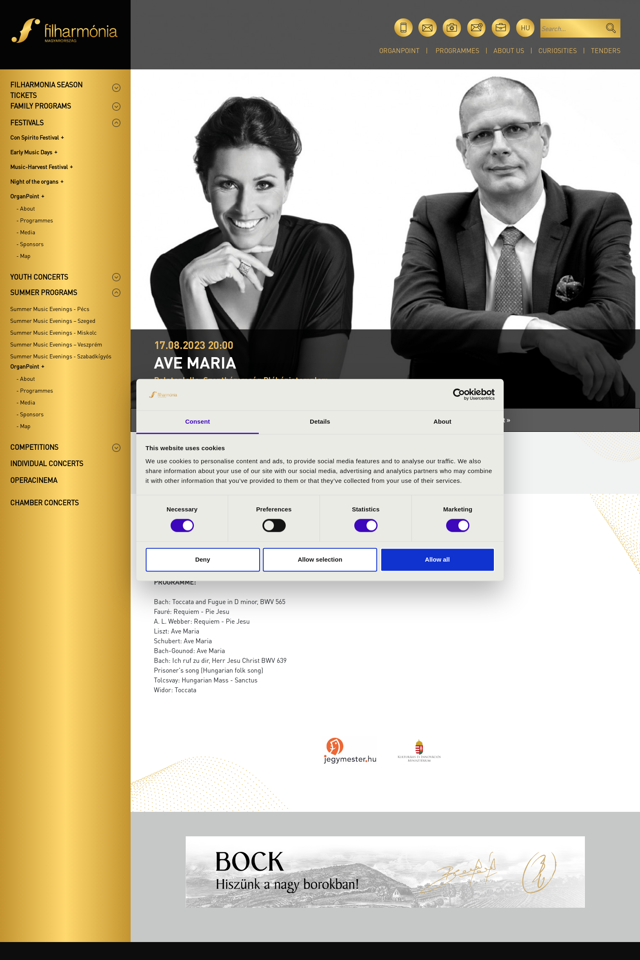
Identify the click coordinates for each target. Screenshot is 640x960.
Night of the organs (34, 181)
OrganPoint (399, 50)
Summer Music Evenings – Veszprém (56, 344)
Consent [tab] (197, 421)
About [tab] (442, 421)
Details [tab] (320, 421)
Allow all (437, 559)
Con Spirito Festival (34, 137)
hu (525, 27)
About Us (508, 50)
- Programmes (34, 220)
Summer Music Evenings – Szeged (53, 320)
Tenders (605, 50)
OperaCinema (33, 480)
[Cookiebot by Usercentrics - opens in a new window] (459, 395)
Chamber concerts (44, 502)
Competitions (34, 446)
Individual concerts (46, 463)
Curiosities (557, 50)
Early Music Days (31, 152)
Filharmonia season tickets (46, 90)
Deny (202, 559)
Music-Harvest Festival (39, 166)
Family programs (40, 105)
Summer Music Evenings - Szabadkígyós (60, 356)
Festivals (27, 122)
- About (25, 208)
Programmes (457, 50)
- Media (25, 232)
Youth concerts (39, 276)
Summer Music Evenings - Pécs (49, 308)
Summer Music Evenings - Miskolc (53, 332)
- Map (23, 255)
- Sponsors (30, 243)
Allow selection (320, 559)
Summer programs (43, 292)
